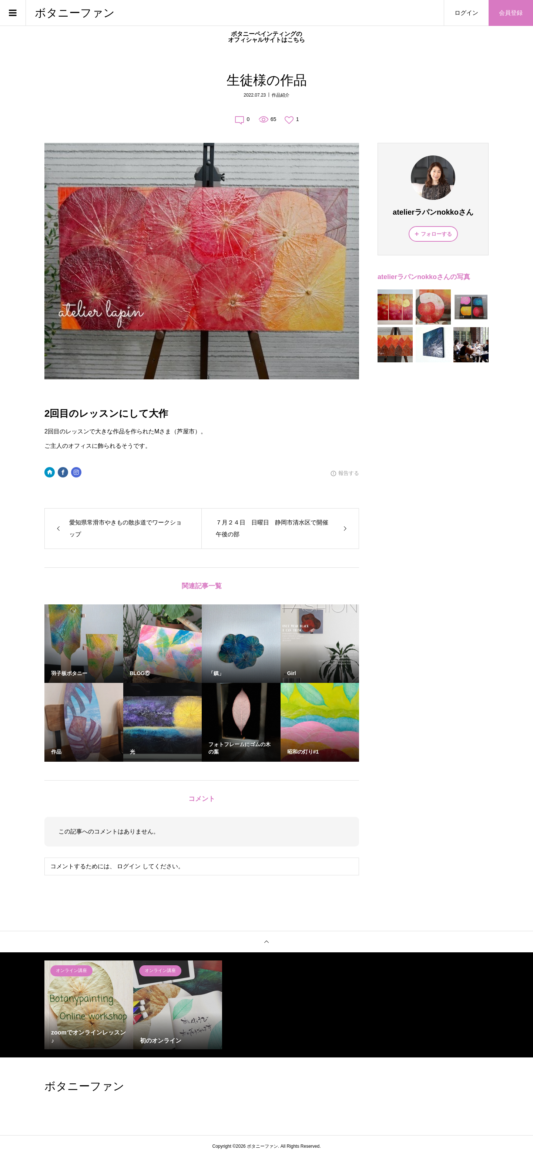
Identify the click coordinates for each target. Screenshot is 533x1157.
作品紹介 (280, 95)
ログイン (466, 13)
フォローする (436, 234)
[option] (88, 1004)
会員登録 (511, 13)
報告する (348, 473)
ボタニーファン (75, 13)
